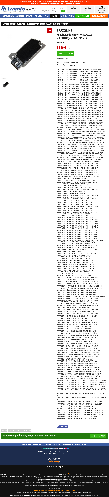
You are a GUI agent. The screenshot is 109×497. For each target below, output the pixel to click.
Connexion (87, 11)
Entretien (64, 16)
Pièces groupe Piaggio (82, 16)
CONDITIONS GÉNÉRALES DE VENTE (54, 444)
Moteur (47, 16)
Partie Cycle (38, 16)
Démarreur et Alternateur (17, 24)
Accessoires (20, 16)
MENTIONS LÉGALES (70, 444)
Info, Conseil (102, 8)
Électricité (55, 16)
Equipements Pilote (8, 16)
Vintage (71, 16)
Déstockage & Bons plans (99, 16)
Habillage (29, 16)
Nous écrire (101, 12)
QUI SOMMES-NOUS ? (38, 444)
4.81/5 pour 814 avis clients (54, 459)
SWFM (67, 455)
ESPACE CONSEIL (26, 444)
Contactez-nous (98, 436)
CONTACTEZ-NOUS (82, 444)
